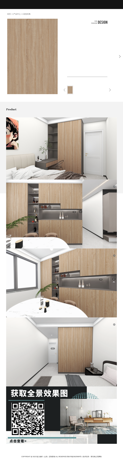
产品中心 (17, 14)
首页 (9, 14)
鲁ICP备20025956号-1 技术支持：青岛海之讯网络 (84, 456)
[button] (64, 89)
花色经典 (27, 14)
